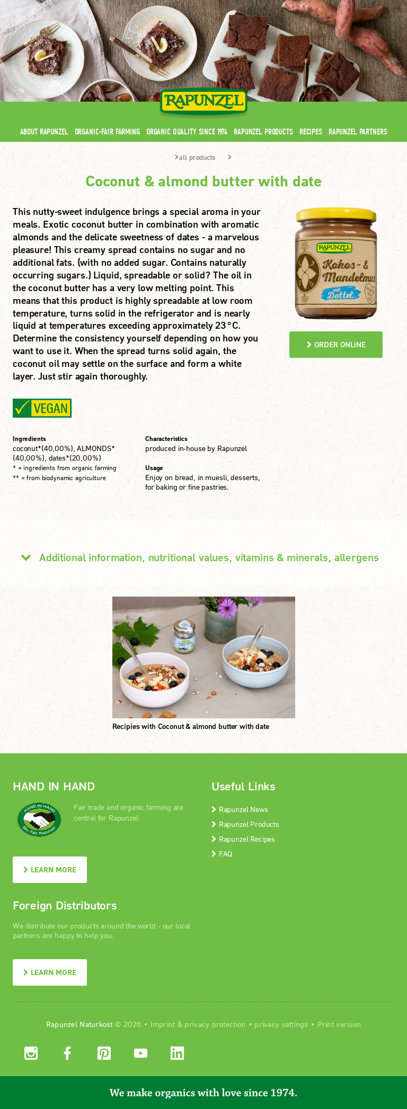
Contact (305, 6)
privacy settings (281, 1024)
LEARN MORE (49, 869)
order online (336, 344)
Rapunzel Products (263, 132)
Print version (339, 1024)
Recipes (310, 132)
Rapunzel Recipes (243, 838)
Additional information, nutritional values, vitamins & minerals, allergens (196, 557)
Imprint (163, 1024)
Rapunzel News (239, 809)
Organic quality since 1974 (186, 132)
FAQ (221, 853)
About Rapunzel (44, 132)
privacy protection (214, 1024)
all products (195, 157)
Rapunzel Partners (358, 132)
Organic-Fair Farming (107, 132)
